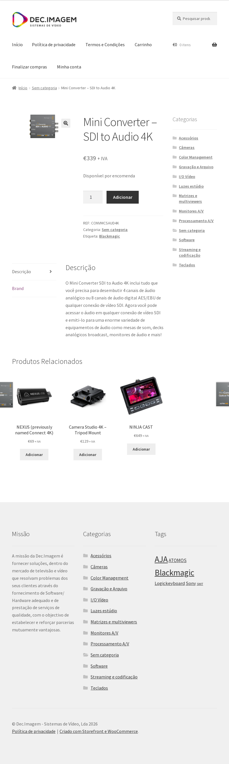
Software (187, 239)
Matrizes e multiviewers (190, 198)
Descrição (21, 271)
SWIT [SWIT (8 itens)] (200, 584)
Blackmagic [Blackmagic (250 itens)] (174, 573)
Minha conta (69, 67)
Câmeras (187, 147)
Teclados (187, 264)
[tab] (34, 272)
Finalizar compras (29, 67)
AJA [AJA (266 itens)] (161, 559)
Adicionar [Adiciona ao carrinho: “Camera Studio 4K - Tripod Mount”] (87, 454)
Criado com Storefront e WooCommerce (99, 731)
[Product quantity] (93, 197)
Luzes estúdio (191, 186)
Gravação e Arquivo (196, 166)
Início (17, 44)
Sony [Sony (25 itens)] (191, 583)
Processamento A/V (196, 220)
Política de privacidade (53, 44)
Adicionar (122, 197)
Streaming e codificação (190, 252)
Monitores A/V (191, 211)
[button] (65, 123)
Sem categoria (44, 87)
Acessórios (188, 138)
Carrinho (143, 44)
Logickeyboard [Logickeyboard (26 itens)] (170, 583)
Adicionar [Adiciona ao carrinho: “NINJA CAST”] (141, 449)
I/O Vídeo (187, 176)
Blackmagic (109, 236)
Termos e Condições (105, 44)
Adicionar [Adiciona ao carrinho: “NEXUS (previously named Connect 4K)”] (34, 454)
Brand (18, 288)
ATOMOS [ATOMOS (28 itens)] (178, 560)
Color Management (195, 157)
